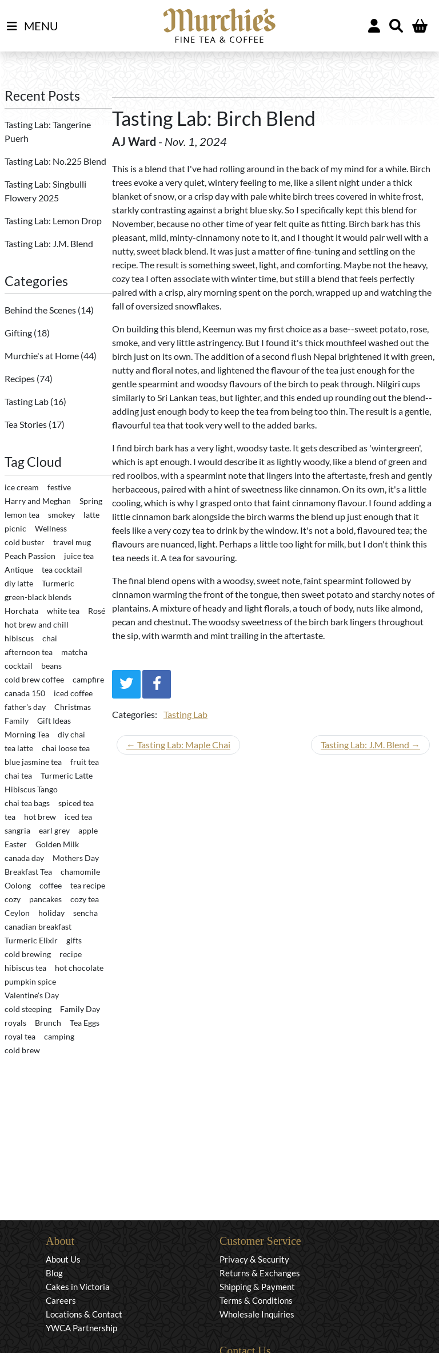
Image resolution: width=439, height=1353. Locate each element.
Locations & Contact (84, 1314)
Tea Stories (27, 424)
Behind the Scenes (41, 309)
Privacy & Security (254, 1259)
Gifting (19, 332)
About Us (63, 1259)
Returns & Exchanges (260, 1273)
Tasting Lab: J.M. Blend (49, 243)
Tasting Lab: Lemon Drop (53, 220)
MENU (32, 26)
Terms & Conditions (256, 1300)
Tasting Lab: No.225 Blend (55, 161)
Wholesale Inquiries (257, 1314)
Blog (54, 1273)
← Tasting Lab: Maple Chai (178, 744)
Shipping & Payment (257, 1286)
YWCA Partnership (81, 1328)
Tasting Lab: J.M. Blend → (370, 744)
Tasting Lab (27, 401)
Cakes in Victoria (78, 1286)
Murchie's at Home (43, 355)
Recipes (21, 378)
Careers (61, 1300)
